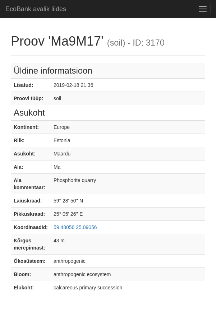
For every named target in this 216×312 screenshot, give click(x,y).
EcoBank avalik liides (35, 9)
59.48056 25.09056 (75, 227)
